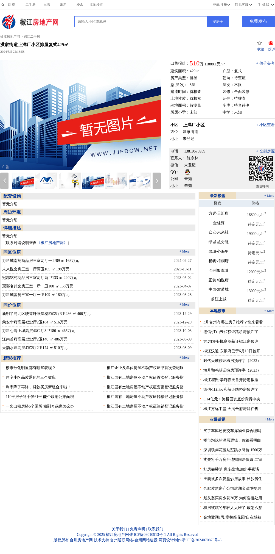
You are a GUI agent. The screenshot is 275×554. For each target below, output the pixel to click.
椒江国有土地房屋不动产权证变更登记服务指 (145, 387)
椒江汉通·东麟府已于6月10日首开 (231, 351)
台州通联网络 (121, 540)
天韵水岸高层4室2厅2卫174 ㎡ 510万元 (35, 348)
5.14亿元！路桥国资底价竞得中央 (231, 399)
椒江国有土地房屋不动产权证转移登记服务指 (145, 397)
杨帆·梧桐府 (219, 261)
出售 (47, 5)
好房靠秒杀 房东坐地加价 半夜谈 (231, 469)
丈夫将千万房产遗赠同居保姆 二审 (232, 460)
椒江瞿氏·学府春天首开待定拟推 (230, 380)
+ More (184, 251)
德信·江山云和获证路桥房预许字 (230, 332)
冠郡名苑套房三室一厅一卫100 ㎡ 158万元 (37, 286)
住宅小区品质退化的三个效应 (31, 377)
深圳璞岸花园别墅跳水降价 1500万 (232, 450)
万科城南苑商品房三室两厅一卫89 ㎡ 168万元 (40, 261)
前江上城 (218, 299)
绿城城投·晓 (219, 242)
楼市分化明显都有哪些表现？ (31, 368)
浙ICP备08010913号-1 (148, 535)
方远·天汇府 (219, 213)
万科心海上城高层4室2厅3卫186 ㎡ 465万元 (38, 331)
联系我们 (155, 529)
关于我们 (119, 529)
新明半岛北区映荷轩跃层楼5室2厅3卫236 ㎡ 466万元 (46, 314)
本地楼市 (96, 5)
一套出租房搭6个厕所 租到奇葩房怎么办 (40, 406)
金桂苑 (219, 223)
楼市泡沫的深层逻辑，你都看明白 (232, 440)
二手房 (30, 5)
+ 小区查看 (265, 125)
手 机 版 (264, 5)
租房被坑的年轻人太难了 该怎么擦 (232, 508)
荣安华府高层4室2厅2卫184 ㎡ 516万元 (35, 322)
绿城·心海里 (219, 252)
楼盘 (80, 5)
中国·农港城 (219, 289)
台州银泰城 (218, 270)
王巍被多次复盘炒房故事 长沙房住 (232, 479)
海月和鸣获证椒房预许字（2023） (232, 370)
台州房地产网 (81, 540)
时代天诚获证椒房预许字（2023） (232, 361)
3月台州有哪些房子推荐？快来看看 (233, 322)
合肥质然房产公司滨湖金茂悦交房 (232, 488)
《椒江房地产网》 (52, 243)
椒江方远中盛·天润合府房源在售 (230, 409)
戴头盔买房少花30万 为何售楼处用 (232, 498)
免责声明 (137, 529)
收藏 (260, 49)
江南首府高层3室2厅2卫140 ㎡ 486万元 (35, 339)
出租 (63, 5)
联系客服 (241, 5)
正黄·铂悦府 (219, 280)
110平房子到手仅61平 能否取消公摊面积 (40, 397)
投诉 (271, 49)
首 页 (11, 5)
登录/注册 (220, 5)
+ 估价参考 (265, 63)
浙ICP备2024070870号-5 (201, 540)
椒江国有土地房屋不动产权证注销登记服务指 (145, 406)
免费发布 (258, 21)
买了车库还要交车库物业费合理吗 (232, 431)
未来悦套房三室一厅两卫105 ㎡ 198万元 (35, 269)
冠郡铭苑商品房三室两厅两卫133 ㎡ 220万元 (39, 278)
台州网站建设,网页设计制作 (158, 540)
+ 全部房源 (265, 151)
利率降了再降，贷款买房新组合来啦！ (38, 387)
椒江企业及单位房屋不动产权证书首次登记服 (145, 368)
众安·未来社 (219, 232)
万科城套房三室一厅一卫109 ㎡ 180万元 (35, 295)
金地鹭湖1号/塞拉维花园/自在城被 (232, 517)
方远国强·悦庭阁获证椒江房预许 (230, 341)
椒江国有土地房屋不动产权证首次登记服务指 (145, 377)
